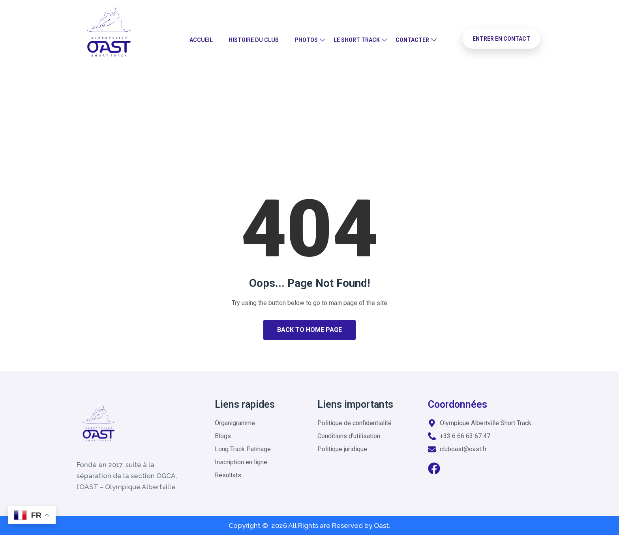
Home (282, 120)
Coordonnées (457, 404)
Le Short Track (357, 40)
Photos (306, 40)
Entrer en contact (501, 39)
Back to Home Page (309, 329)
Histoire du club (254, 40)
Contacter (412, 40)
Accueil (201, 40)
